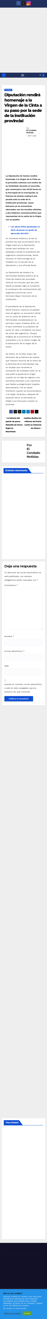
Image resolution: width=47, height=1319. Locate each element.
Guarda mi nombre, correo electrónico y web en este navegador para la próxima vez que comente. (23, 688)
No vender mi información (14, 1308)
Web (6, 666)
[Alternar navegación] (22, 75)
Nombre (9, 636)
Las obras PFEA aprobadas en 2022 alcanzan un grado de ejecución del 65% (25, 230)
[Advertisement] (23, 48)
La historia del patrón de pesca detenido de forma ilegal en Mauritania (14, 425)
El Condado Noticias (31, 131)
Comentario (11, 585)
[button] (40, 75)
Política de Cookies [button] (12, 1313)
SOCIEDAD (8, 90)
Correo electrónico (14, 651)
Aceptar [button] (27, 1313)
